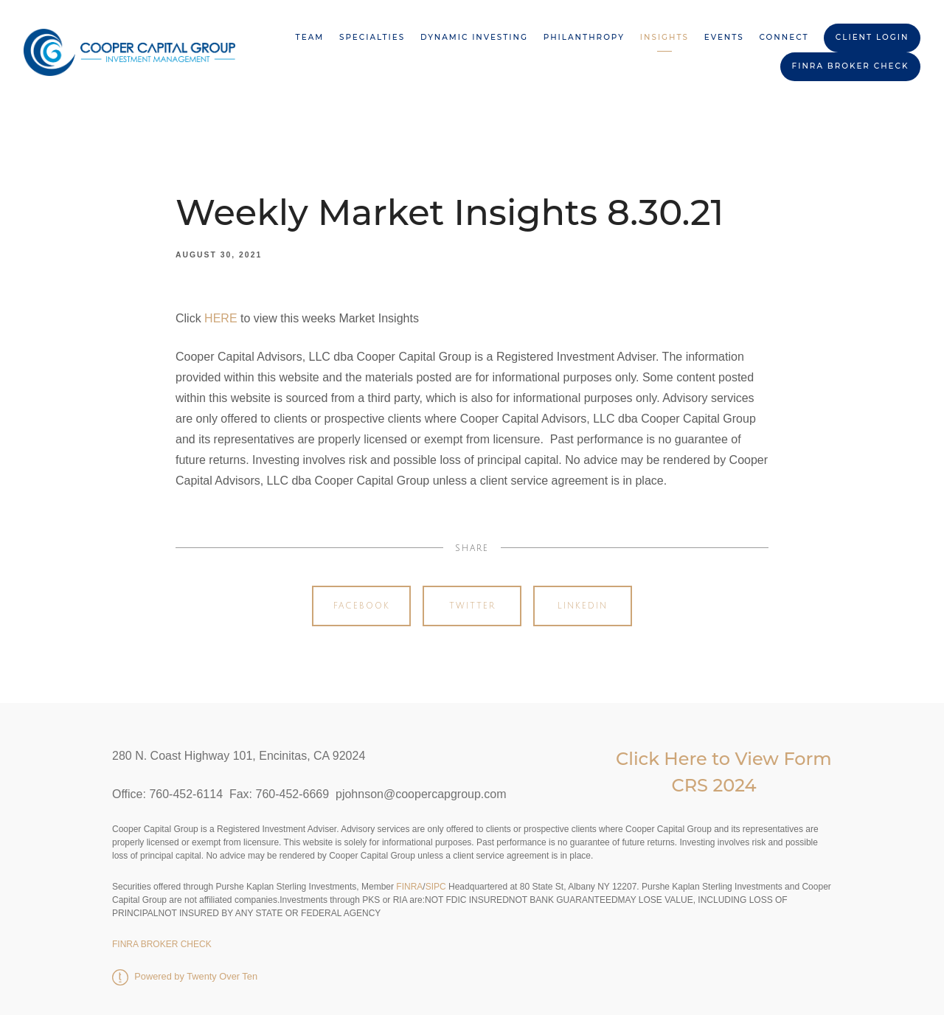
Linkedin (583, 606)
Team (310, 37)
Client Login (872, 37)
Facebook (361, 606)
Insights (664, 37)
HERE (220, 318)
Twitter (472, 606)
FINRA (408, 886)
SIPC (436, 886)
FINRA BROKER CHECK (850, 66)
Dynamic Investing (474, 37)
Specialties (372, 37)
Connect (784, 37)
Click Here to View (699, 758)
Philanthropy (584, 37)
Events (724, 37)
